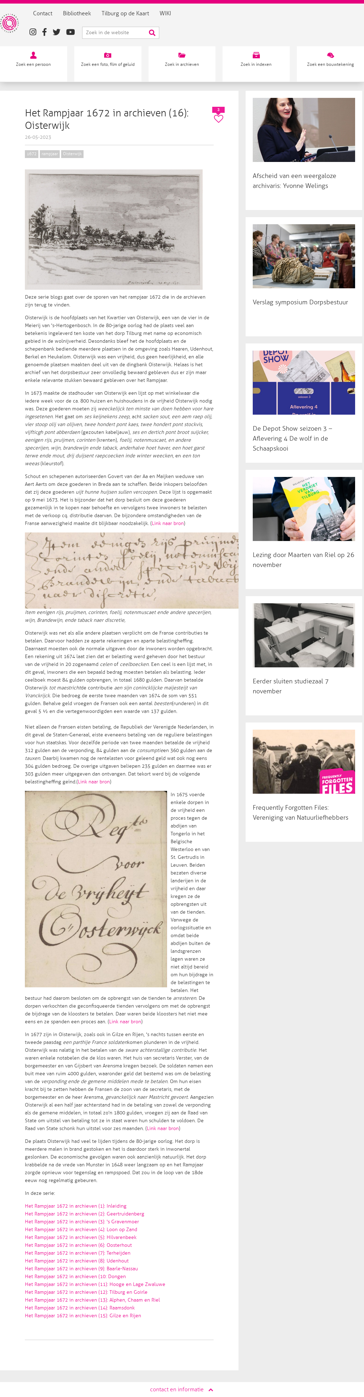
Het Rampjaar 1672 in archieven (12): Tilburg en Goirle (86, 1292)
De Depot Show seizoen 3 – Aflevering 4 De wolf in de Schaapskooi (292, 438)
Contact (52, 13)
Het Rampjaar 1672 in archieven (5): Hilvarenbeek (80, 1237)
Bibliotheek (87, 13)
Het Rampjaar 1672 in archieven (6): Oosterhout (78, 1245)
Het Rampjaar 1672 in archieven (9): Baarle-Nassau (81, 1269)
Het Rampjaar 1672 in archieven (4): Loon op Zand (81, 1230)
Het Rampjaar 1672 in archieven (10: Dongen (75, 1276)
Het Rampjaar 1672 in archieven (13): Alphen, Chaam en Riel (92, 1300)
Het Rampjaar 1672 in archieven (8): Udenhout (77, 1261)
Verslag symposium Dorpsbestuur (300, 302)
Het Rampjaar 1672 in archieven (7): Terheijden (77, 1253)
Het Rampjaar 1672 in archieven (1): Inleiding (76, 1206)
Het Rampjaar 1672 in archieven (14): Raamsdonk (80, 1308)
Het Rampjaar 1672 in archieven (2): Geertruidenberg (84, 1214)
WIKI (175, 13)
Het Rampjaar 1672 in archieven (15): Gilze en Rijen (83, 1316)
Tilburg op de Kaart (135, 13)
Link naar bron (168, 523)
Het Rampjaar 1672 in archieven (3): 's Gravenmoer (82, 1222)
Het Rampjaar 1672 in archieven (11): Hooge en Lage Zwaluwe (95, 1284)
